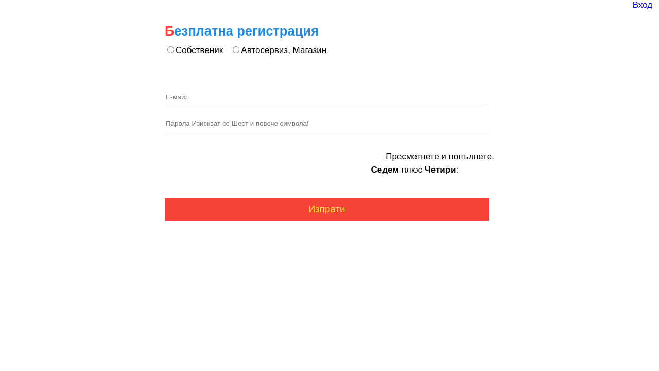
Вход (642, 5)
